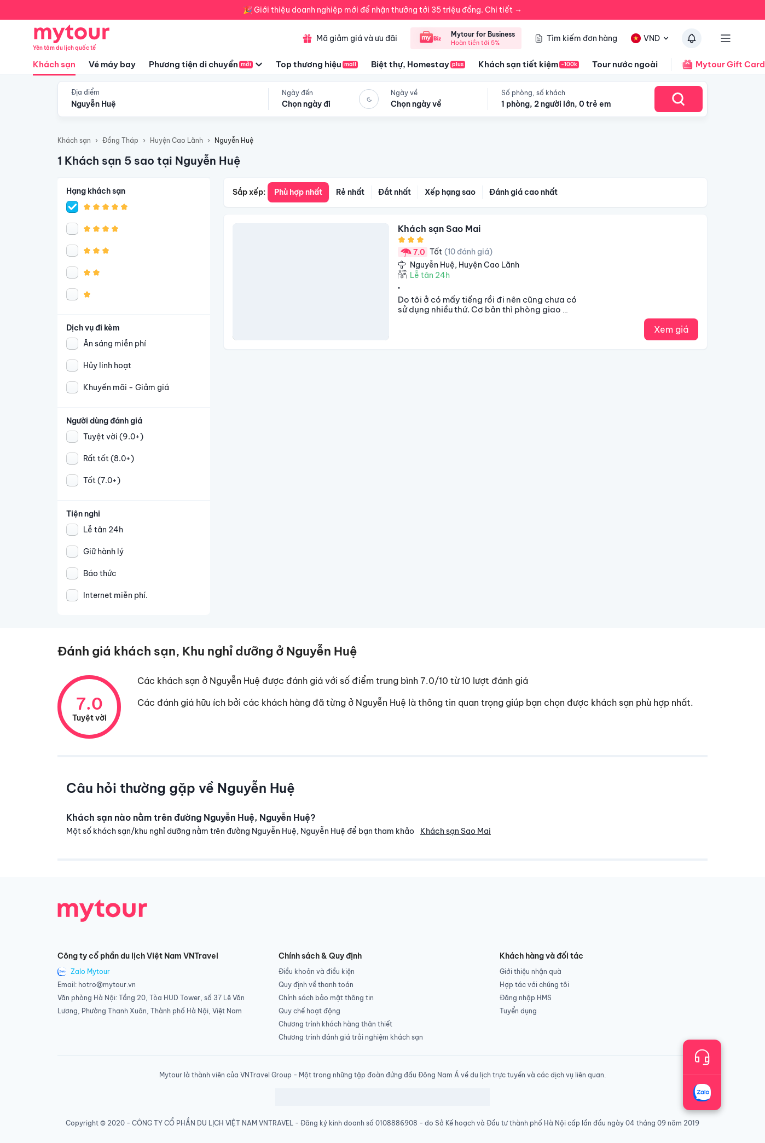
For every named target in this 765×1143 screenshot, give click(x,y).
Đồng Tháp (120, 140)
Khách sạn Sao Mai (455, 831)
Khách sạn (54, 67)
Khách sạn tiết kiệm (528, 64)
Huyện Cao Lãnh (176, 140)
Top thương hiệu (317, 64)
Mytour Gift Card (718, 64)
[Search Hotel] (678, 99)
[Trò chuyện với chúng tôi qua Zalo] (702, 1092)
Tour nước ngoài (625, 64)
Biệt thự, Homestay (418, 64)
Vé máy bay (112, 64)
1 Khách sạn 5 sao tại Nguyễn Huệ (148, 160)
